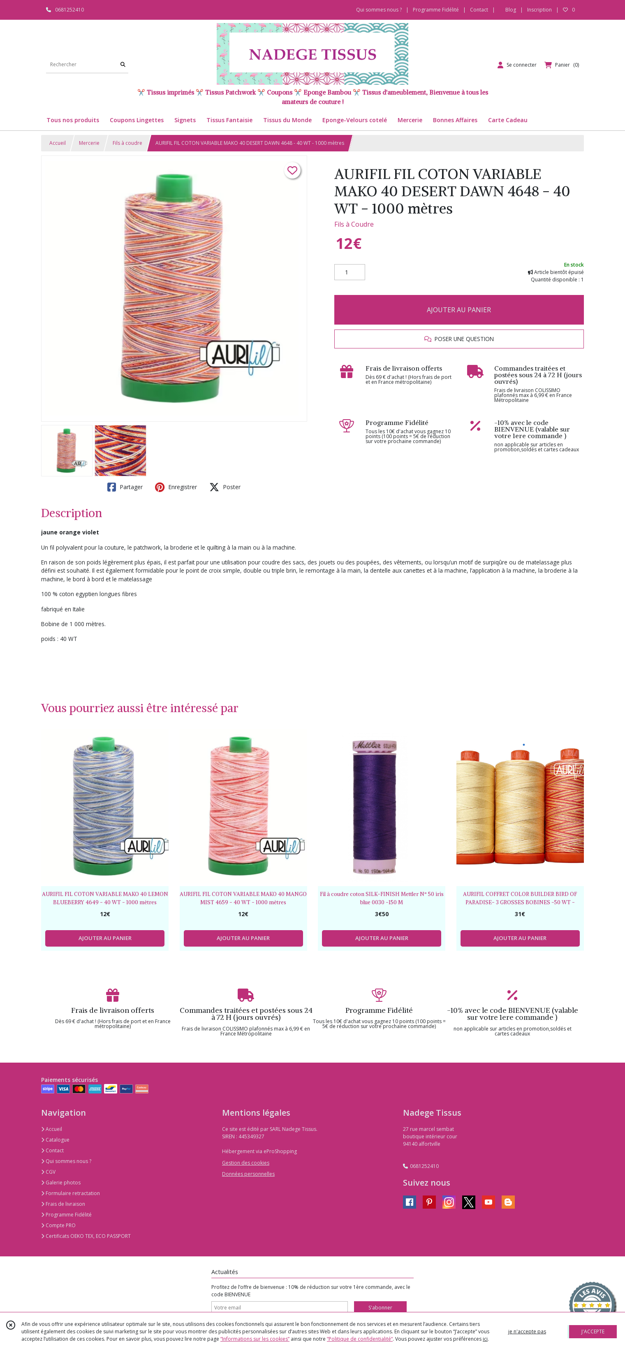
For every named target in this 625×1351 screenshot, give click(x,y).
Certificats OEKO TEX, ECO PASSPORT (86, 1236)
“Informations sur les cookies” (254, 1338)
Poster (225, 487)
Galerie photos (61, 1182)
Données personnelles (248, 1173)
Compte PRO (58, 1225)
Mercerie (89, 142)
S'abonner (380, 1307)
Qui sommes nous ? (66, 1161)
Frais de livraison (63, 1203)
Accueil (57, 142)
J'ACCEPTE (592, 1331)
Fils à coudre (127, 142)
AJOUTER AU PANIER (459, 309)
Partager (125, 487)
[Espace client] (517, 65)
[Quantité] (349, 272)
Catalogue (55, 1139)
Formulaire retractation (70, 1193)
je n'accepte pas (527, 1331)
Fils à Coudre (354, 224)
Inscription (539, 9)
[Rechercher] (123, 65)
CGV (48, 1171)
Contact (479, 9)
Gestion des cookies (245, 1162)
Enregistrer (176, 487)
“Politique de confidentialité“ (360, 1338)
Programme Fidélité (66, 1214)
